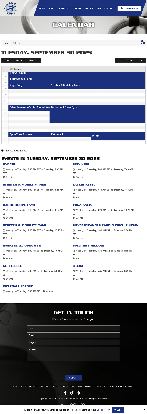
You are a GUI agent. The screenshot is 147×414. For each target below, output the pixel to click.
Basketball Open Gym (22, 246)
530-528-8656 (129, 8)
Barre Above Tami (19, 205)
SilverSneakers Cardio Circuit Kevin (105, 225)
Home (7, 43)
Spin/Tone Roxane (88, 246)
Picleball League (18, 286)
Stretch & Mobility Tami (24, 185)
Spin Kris (81, 164)
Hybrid (9, 164)
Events (9, 177)
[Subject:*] (73, 342)
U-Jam (78, 266)
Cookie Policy (103, 409)
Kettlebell (12, 266)
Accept (118, 409)
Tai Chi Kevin (84, 185)
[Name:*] (73, 328)
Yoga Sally (82, 205)
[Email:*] (73, 335)
